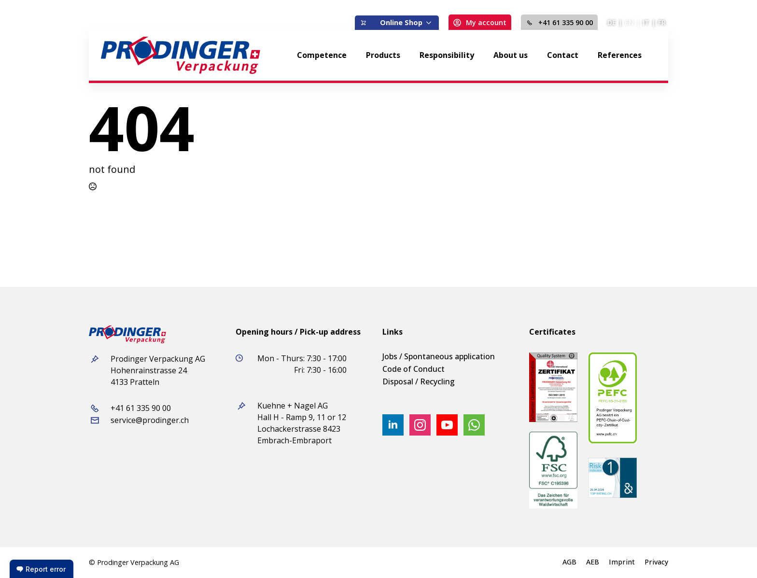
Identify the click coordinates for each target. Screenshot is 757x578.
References (620, 55)
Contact (562, 55)
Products (383, 55)
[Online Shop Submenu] (430, 22)
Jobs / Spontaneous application (438, 356)
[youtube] (447, 425)
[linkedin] (393, 425)
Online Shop (401, 22)
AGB (569, 562)
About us (510, 55)
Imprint (622, 562)
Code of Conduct (413, 369)
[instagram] (420, 425)
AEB (592, 562)
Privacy (656, 562)
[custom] (474, 425)
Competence (322, 55)
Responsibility (447, 55)
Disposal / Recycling (418, 381)
